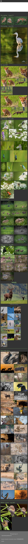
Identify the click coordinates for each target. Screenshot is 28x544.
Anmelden (2, 541)
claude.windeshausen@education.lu (7, 535)
